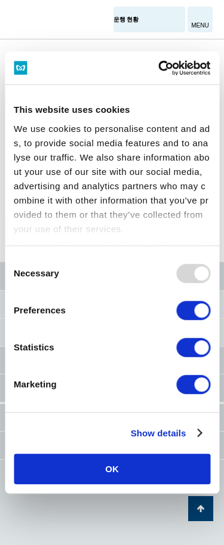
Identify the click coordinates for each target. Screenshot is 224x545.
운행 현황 (126, 19)
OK (112, 469)
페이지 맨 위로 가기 (200, 508)
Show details (158, 433)
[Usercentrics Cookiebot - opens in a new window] (159, 68)
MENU (199, 25)
